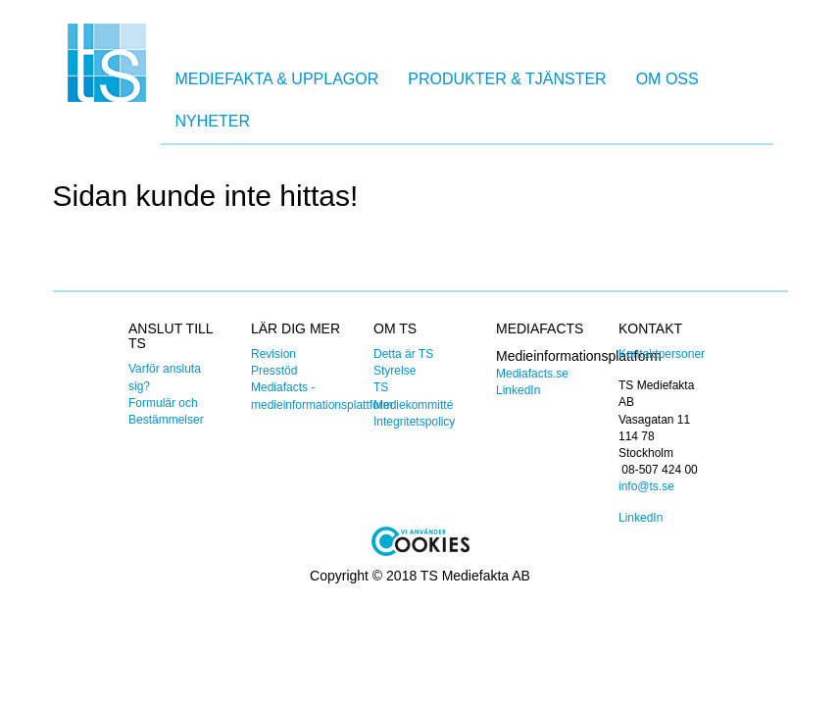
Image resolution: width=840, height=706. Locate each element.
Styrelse (394, 371)
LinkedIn (518, 390)
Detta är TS (403, 354)
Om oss (667, 79)
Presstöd (274, 371)
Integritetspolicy (414, 422)
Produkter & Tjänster (507, 79)
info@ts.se (646, 486)
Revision (273, 354)
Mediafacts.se (532, 373)
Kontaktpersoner (661, 354)
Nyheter (212, 121)
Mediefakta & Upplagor (277, 79)
